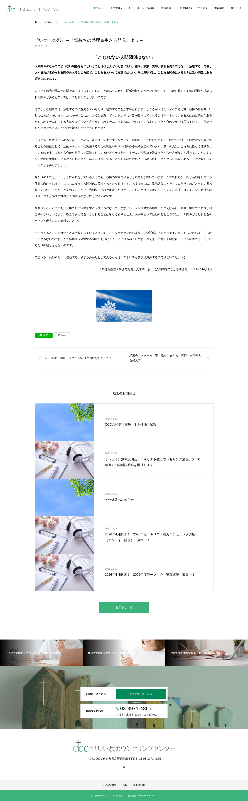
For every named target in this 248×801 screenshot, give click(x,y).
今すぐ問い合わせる (140, 694)
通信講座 (166, 8)
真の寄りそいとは (120, 8)
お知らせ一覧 (124, 607)
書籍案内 (219, 8)
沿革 (124, 784)
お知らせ (99, 8)
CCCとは (236, 8)
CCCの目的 (109, 784)
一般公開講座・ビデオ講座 (193, 8)
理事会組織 (139, 784)
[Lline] (44, 335)
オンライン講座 (145, 8)
